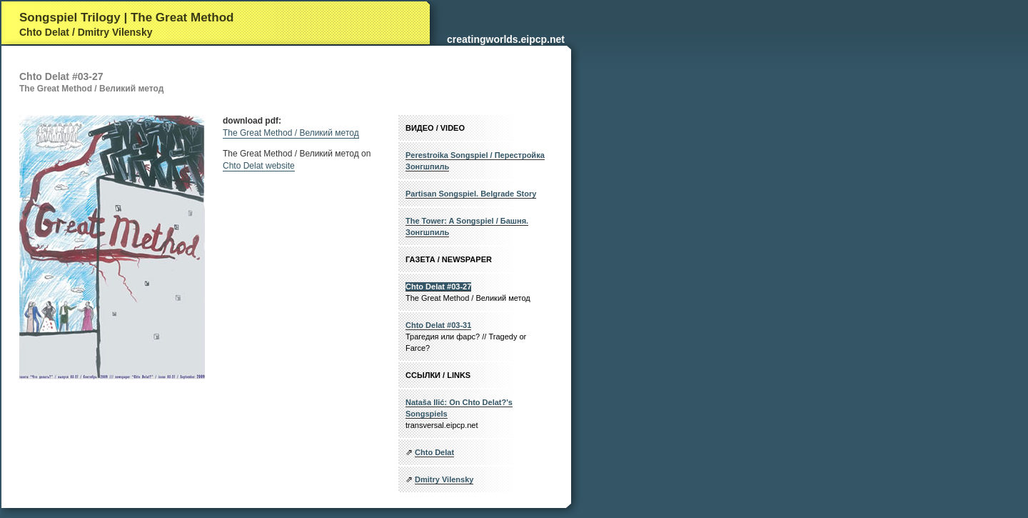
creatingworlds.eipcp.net (506, 39)
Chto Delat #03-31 (438, 325)
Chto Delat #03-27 (438, 286)
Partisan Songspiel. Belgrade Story (470, 193)
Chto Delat (434, 452)
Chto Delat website (259, 166)
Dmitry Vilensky (444, 479)
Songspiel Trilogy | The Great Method (126, 17)
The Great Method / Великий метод (291, 133)
